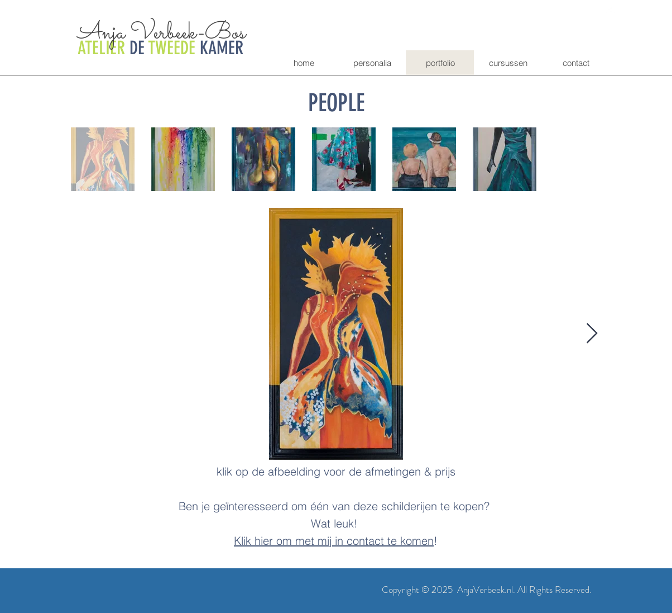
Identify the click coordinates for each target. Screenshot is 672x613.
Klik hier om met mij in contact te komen (334, 541)
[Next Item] (591, 334)
